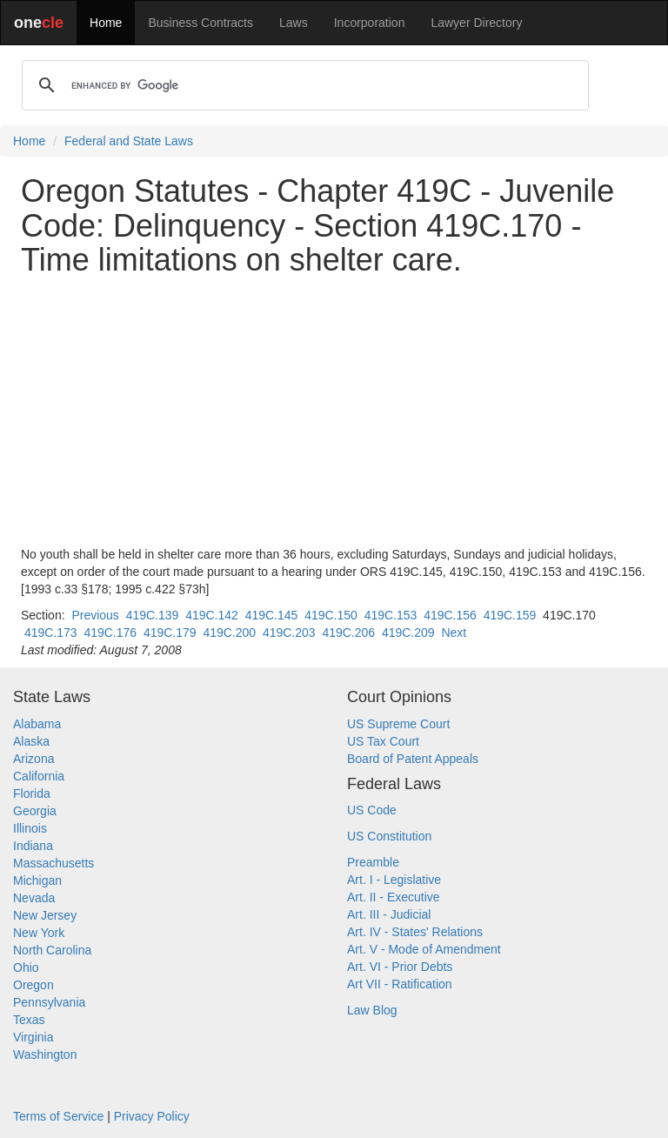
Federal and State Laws (128, 141)
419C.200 (229, 632)
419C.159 (510, 615)
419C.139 (152, 615)
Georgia (35, 811)
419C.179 (170, 632)
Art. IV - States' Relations (415, 932)
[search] (302, 85)
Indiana (33, 846)
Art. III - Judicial (389, 914)
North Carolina (52, 950)
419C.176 (110, 632)
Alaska (31, 741)
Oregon (33, 985)
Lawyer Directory (476, 23)
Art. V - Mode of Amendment (424, 949)
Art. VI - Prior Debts (399, 967)
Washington (45, 1054)
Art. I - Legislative (394, 880)
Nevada (34, 898)
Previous (94, 615)
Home (106, 23)
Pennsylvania (49, 1002)
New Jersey (45, 915)
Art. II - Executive (393, 897)
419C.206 (348, 632)
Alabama (37, 724)
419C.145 (271, 615)
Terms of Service (58, 1116)
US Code (372, 810)
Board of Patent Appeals (412, 759)
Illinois (30, 828)
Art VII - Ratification (399, 984)
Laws (293, 23)
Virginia (33, 1037)
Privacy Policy (152, 1116)
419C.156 (450, 615)
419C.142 (211, 615)
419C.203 (289, 632)
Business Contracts (200, 23)
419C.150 (330, 615)
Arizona (33, 759)
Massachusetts (53, 863)
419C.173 (50, 632)
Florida (31, 793)
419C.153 (391, 615)
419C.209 (408, 632)
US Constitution (389, 836)
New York (38, 933)
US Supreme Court (398, 724)
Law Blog (372, 1010)
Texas (29, 1020)
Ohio (26, 967)
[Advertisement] (334, 411)
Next (453, 632)
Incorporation (369, 23)
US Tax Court (383, 741)
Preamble (373, 862)
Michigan (37, 880)
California (38, 776)
